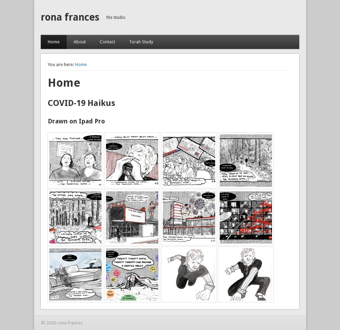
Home (54, 41)
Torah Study (141, 41)
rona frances (70, 17)
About (80, 41)
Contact (107, 41)
